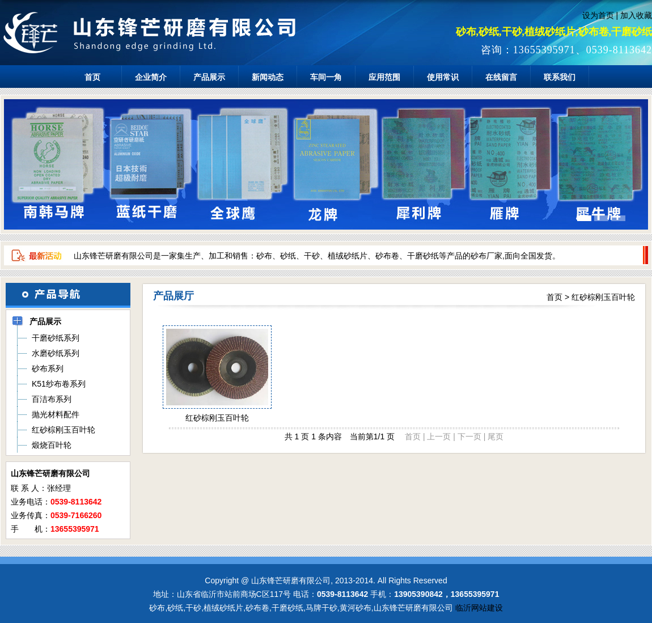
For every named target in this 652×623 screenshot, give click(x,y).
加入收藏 (636, 15)
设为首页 (598, 15)
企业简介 (151, 77)
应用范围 (384, 77)
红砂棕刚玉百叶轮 (603, 297)
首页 (92, 77)
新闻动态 (267, 77)
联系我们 (559, 77)
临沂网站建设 (479, 607)
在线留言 (501, 77)
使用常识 (443, 77)
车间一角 (326, 77)
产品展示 (209, 77)
